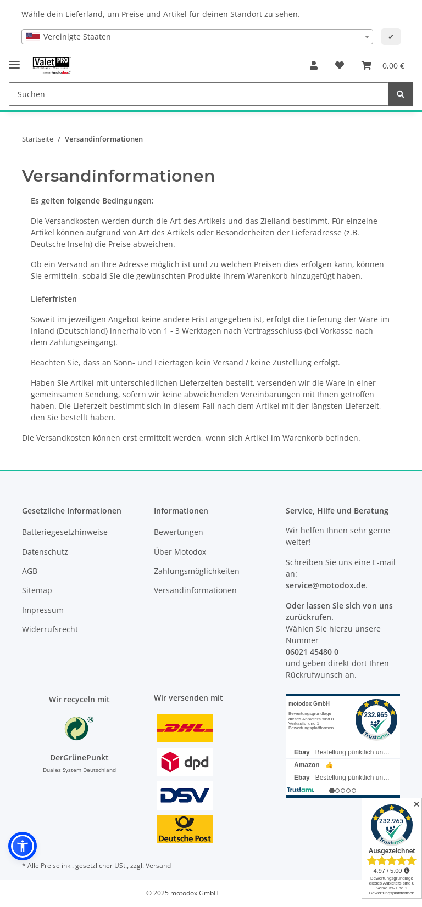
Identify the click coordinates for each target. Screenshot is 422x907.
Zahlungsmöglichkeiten (197, 571)
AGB (29, 571)
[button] (313, 65)
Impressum (43, 610)
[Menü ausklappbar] (14, 60)
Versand (158, 865)
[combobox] (197, 36)
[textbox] (197, 37)
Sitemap (37, 590)
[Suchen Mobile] (198, 94)
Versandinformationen (195, 590)
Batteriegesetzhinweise (65, 532)
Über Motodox (180, 552)
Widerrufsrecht (50, 629)
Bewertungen (178, 532)
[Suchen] (400, 94)
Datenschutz (45, 552)
